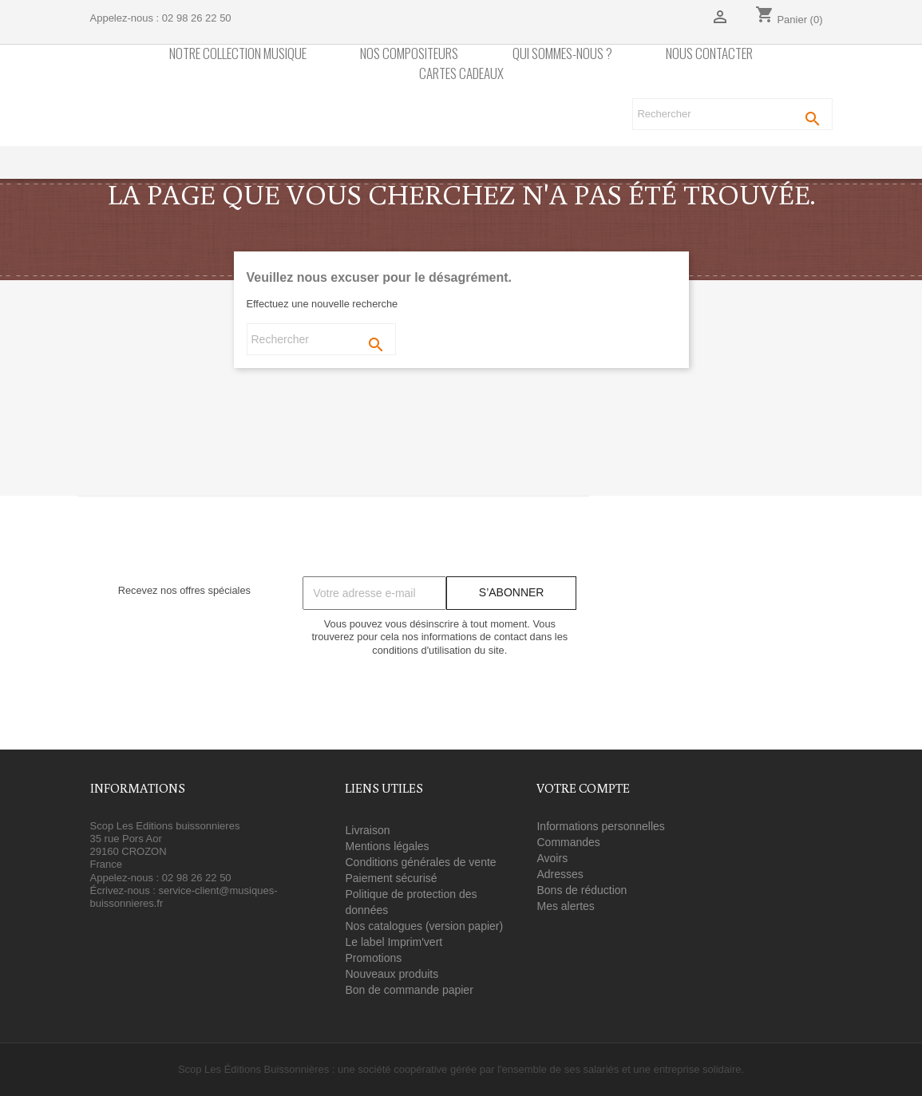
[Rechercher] (732, 114)
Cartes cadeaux (461, 74)
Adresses (559, 874)
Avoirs (552, 858)
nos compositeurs (409, 54)
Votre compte (583, 788)
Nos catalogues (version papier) (424, 926)
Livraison (367, 830)
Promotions (373, 958)
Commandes (567, 842)
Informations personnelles (600, 826)
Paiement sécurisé (391, 878)
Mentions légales (387, 846)
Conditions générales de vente (420, 862)
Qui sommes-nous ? (562, 54)
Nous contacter (709, 54)
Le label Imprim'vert (393, 942)
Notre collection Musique (238, 54)
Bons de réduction (581, 890)
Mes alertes (565, 906)
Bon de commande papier (409, 989)
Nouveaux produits (391, 973)
